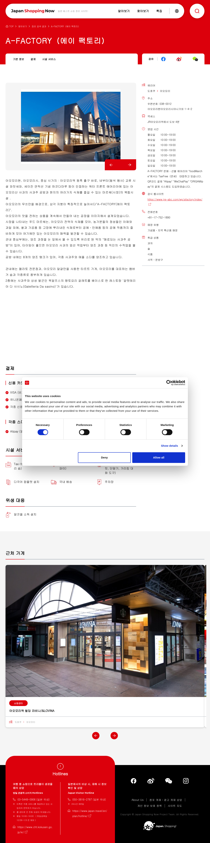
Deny (104, 457)
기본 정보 (18, 59)
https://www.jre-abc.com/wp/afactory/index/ (175, 199)
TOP (11, 26)
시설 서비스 (49, 59)
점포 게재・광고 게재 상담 (165, 800)
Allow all (158, 457)
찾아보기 (22, 26)
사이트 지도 (175, 806)
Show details (169, 445)
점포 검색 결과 (39, 26)
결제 (33, 59)
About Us (138, 800)
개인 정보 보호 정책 (149, 806)
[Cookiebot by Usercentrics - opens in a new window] (169, 382)
